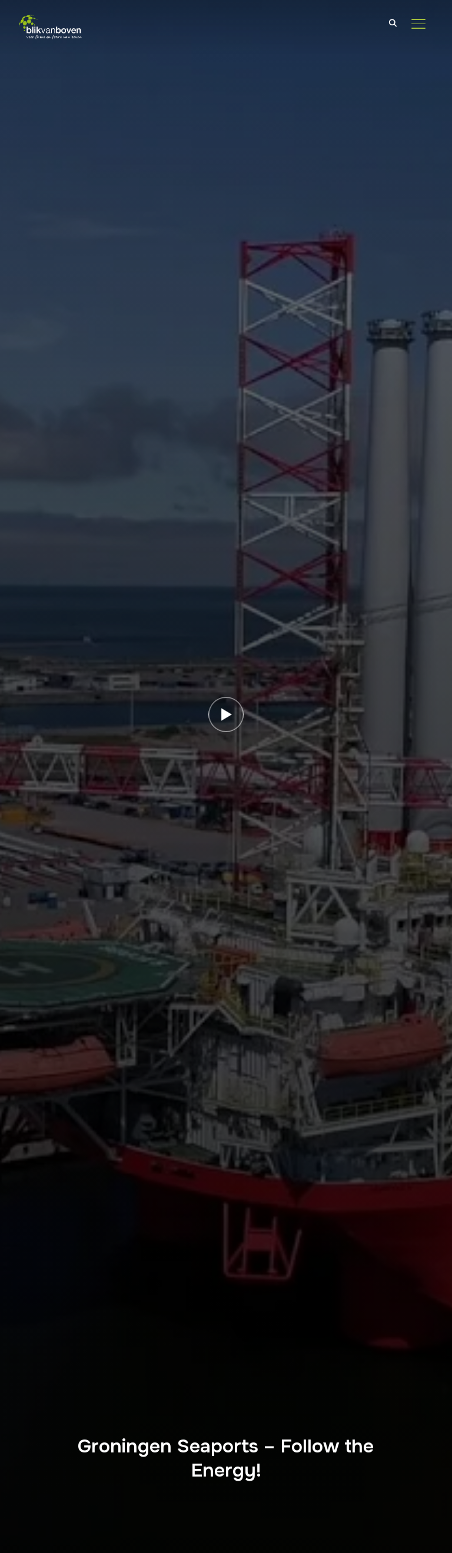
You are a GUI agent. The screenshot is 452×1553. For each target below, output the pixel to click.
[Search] (392, 22)
